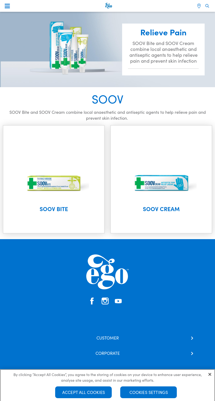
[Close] (210, 376)
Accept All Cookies (83, 394)
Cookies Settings (148, 394)
